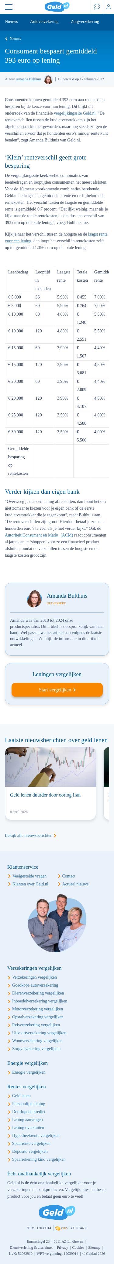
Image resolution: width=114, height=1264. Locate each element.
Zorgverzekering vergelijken (36, 1048)
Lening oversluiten (28, 1127)
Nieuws (11, 21)
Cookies (78, 1247)
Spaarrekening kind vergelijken (38, 1159)
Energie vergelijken (29, 1072)
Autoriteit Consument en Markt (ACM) (39, 535)
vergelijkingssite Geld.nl (74, 113)
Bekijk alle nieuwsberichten (28, 835)
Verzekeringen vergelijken (34, 977)
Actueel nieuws (75, 884)
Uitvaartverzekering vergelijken (39, 1033)
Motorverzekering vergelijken (37, 1009)
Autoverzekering (44, 21)
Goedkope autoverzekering (35, 985)
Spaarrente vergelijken (31, 1143)
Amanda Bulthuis (28, 79)
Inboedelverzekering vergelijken (39, 1001)
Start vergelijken (55, 689)
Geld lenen (21, 1096)
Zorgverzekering (85, 21)
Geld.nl (57, 7)
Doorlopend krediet (28, 1111)
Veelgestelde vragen (29, 876)
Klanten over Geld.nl (30, 884)
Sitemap (94, 1247)
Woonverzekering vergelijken (37, 1041)
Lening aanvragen (27, 1119)
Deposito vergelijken (30, 1151)
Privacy (62, 1247)
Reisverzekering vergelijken (36, 1025)
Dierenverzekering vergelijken (38, 993)
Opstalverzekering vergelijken (38, 1017)
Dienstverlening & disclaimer (31, 1247)
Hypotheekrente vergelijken (36, 1135)
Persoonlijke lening (28, 1103)
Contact (69, 876)
